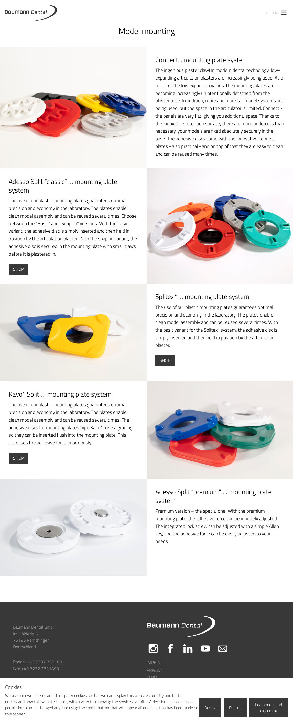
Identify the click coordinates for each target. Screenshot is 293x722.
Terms (153, 678)
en (275, 13)
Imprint (154, 662)
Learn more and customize (268, 708)
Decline (235, 708)
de (268, 13)
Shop (18, 269)
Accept (210, 708)
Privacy (154, 670)
